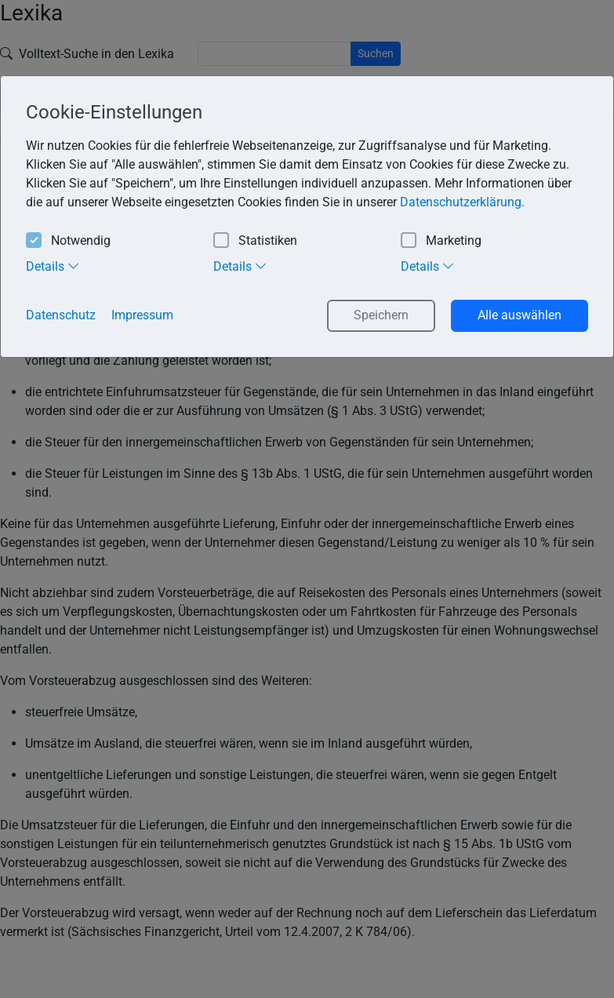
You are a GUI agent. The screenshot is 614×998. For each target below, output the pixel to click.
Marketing (441, 241)
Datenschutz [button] (61, 315)
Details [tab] (53, 266)
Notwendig (68, 241)
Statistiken (255, 241)
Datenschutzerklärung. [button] (462, 202)
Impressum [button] (142, 315)
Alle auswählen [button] (519, 315)
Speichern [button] (381, 315)
